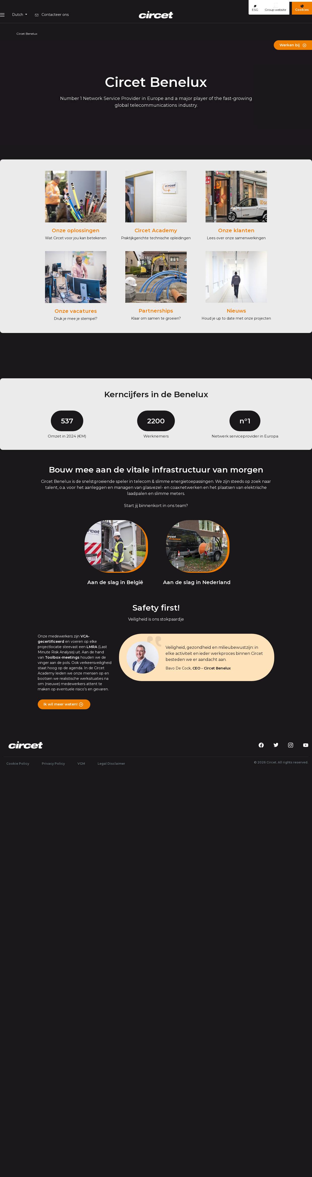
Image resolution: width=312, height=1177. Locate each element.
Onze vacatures (76, 311)
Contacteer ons (52, 14)
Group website (275, 7)
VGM (81, 763)
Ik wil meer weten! (60, 704)
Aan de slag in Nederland (196, 582)
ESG (255, 8)
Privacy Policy (53, 763)
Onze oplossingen (75, 230)
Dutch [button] (18, 14)
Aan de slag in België (115, 582)
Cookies (302, 8)
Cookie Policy (17, 763)
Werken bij (293, 45)
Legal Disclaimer (111, 763)
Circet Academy (156, 230)
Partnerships (156, 311)
